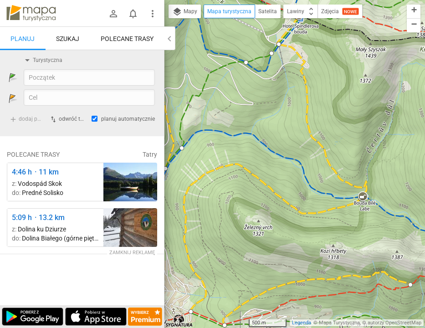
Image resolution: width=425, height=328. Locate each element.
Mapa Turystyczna (339, 323)
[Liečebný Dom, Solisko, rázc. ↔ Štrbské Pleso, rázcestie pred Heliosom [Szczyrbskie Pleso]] (130, 182)
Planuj (22, 38)
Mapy (184, 12)
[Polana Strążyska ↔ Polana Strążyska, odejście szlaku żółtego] (130, 227)
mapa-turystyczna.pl (31, 13)
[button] (181, 148)
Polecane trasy (127, 38)
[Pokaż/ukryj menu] (152, 13)
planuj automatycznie (128, 119)
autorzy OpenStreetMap (394, 323)
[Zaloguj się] (113, 13)
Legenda (301, 323)
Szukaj (67, 38)
